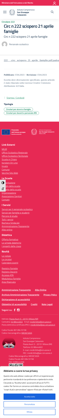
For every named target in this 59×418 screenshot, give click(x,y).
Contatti (6, 199)
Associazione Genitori (12, 196)
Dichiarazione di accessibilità (16, 299)
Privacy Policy (50, 294)
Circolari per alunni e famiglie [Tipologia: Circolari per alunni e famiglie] (18, 109)
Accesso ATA (8, 275)
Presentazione (8, 182)
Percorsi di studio (9, 216)
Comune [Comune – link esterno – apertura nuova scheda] (6, 169)
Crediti (34, 304)
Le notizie (6, 256)
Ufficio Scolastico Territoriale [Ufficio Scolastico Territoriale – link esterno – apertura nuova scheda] (15, 156)
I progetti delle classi (11, 246)
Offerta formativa (10, 239)
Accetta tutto (29, 396)
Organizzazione (9, 193)
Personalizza (29, 404)
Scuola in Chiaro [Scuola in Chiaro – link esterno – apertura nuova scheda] (9, 159)
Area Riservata (9, 282)
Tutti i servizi (7, 219)
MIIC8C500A (26, 332)
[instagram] (18, 310)
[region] (29, 392)
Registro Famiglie (10, 268)
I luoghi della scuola (11, 186)
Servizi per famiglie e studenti (15, 212)
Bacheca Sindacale (10, 223)
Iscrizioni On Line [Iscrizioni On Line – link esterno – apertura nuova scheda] (10, 162)
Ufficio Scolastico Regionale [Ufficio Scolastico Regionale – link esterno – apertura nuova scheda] (15, 152)
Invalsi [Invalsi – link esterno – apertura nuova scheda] (5, 166)
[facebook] (14, 310)
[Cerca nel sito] (52, 12)
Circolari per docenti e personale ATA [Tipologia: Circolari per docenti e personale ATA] (21, 112)
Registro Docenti (9, 271)
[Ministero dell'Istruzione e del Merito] (17, 2)
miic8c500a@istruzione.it (40, 321)
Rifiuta (29, 411)
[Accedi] (54, 2)
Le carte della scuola (11, 189)
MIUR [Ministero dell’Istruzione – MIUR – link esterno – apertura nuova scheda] (4, 149)
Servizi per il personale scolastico (17, 209)
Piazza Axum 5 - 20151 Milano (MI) (23, 318)
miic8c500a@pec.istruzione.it (42, 324)
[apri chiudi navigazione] (5, 12)
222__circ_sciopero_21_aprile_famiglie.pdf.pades (31, 60)
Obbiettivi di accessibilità (14, 304)
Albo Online (40, 290)
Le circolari (7, 259)
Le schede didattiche (11, 242)
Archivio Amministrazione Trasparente (20, 294)
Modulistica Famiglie (11, 278)
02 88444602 (17, 321)
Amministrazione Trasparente (15, 226)
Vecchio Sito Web (10, 173)
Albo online (7, 229)
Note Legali (47, 304)
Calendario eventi (10, 262)
